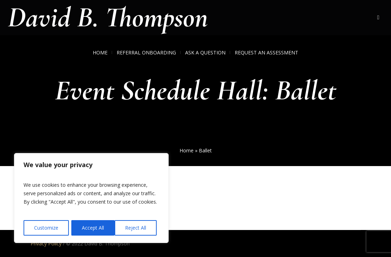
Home (187, 150)
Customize (46, 227)
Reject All (92, 227)
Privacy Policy (46, 243)
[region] (91, 198)
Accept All (137, 227)
